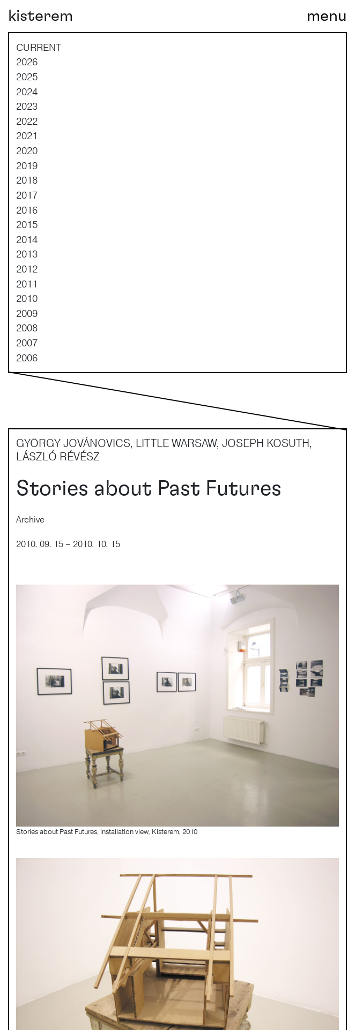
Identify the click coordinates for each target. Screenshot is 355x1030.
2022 (27, 121)
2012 (27, 269)
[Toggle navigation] (327, 16)
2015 (27, 224)
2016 (27, 210)
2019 (27, 165)
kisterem (40, 16)
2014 (27, 239)
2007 (27, 343)
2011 (27, 284)
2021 (27, 135)
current (38, 47)
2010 (27, 298)
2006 (27, 357)
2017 (27, 195)
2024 (27, 91)
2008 (27, 328)
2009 (27, 313)
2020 (27, 150)
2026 (27, 61)
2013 (27, 254)
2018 (27, 180)
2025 (27, 76)
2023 (27, 106)
